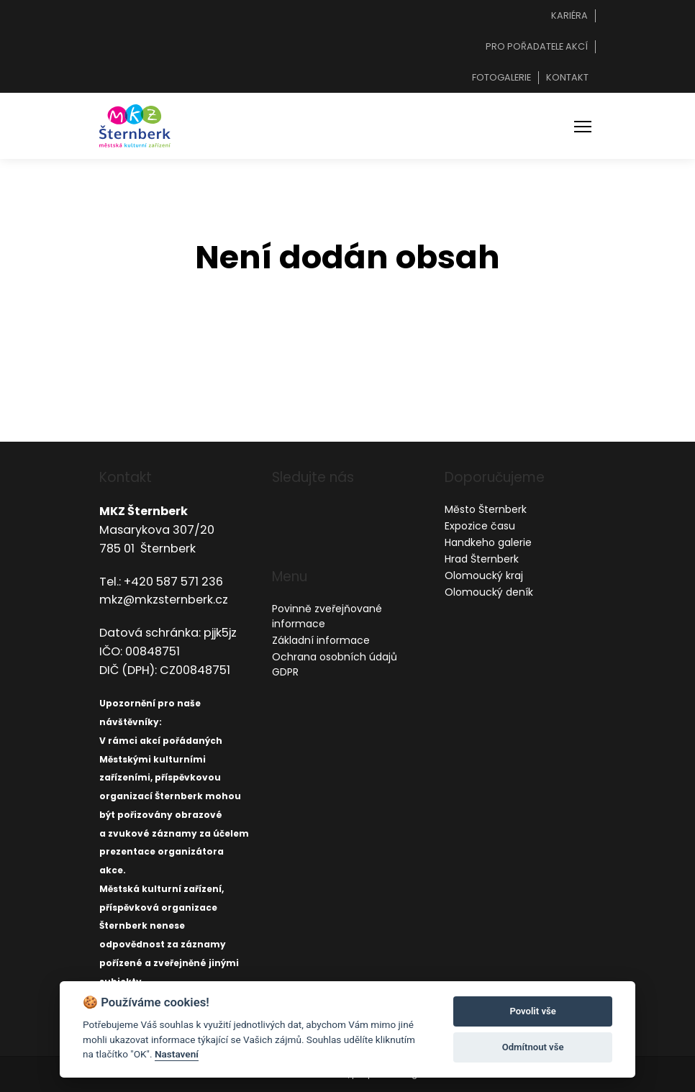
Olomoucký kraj (484, 575)
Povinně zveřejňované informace (327, 616)
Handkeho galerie (488, 542)
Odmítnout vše (533, 1047)
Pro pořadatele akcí (537, 46)
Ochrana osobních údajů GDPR (334, 664)
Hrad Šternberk (482, 559)
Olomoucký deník (489, 592)
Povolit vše (532, 1011)
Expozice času (480, 526)
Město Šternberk (486, 509)
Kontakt (567, 77)
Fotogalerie (501, 77)
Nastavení (177, 1054)
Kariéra (569, 15)
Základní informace (321, 640)
